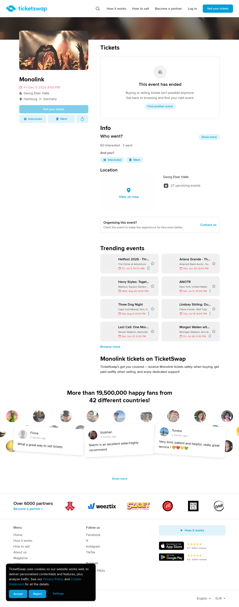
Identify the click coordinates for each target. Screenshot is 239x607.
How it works (116, 9)
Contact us (208, 225)
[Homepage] (26, 8)
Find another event (160, 106)
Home (17, 535)
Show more (209, 137)
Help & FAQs (95, 570)
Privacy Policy (53, 579)
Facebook (93, 535)
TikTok (90, 552)
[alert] (51, 582)
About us (20, 552)
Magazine (20, 558)
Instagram (93, 546)
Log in (192, 9)
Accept (18, 594)
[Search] (98, 9)
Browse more (110, 347)
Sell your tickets (218, 8)
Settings (58, 593)
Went (61, 119)
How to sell (140, 9)
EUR (220, 598)
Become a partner (168, 9)
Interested (33, 119)
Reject (37, 594)
